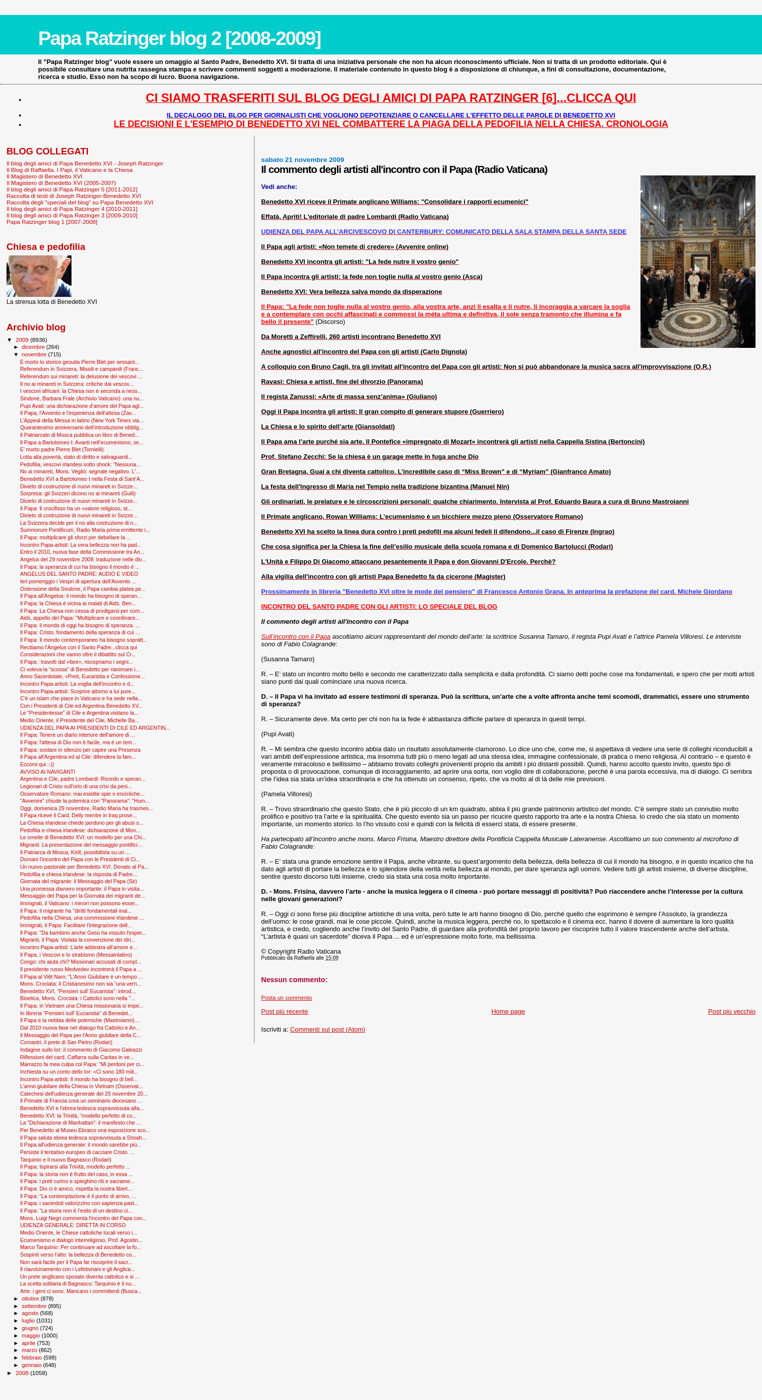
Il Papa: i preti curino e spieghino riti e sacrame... (77, 1181)
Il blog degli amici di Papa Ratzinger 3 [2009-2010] (72, 215)
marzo (30, 1350)
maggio (32, 1336)
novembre (35, 354)
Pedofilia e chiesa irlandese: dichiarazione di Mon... (80, 830)
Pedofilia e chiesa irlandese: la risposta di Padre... (78, 874)
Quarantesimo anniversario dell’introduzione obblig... (81, 427)
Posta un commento (286, 998)
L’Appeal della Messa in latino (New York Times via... (82, 420)
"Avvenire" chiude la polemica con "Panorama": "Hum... (85, 801)
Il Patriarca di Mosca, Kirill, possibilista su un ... (75, 852)
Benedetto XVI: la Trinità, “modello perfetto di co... (78, 1116)
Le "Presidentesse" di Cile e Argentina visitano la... (79, 713)
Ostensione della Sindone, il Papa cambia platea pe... (83, 589)
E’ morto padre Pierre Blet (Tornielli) (62, 449)
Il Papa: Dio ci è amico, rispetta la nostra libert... (76, 1189)
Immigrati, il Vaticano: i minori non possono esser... (79, 903)
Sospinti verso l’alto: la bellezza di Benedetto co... (78, 1255)
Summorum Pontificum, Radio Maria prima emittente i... (85, 530)
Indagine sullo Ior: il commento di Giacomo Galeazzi (81, 1050)
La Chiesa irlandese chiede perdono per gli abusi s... (81, 823)
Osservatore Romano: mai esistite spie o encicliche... (82, 794)
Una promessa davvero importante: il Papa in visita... (82, 889)
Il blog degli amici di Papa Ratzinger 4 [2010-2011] (72, 208)
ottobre (31, 1299)
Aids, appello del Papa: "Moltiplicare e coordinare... (80, 618)
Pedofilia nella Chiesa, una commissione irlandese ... (82, 918)
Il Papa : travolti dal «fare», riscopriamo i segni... (76, 662)
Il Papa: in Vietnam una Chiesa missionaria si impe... (82, 1006)
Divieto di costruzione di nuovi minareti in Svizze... (79, 486)
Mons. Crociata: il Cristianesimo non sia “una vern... (80, 984)
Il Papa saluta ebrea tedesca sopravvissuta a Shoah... (83, 1138)
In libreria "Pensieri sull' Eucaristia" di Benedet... (76, 1013)
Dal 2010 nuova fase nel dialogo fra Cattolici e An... (80, 1028)
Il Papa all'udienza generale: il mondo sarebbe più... (81, 1145)
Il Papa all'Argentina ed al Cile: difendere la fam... (78, 757)
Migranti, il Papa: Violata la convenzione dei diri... (77, 940)
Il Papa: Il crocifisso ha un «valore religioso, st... (76, 508)
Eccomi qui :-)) (37, 764)
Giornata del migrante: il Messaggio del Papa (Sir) (78, 881)
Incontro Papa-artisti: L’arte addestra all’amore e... (78, 947)
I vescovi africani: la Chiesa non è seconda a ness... (81, 391)
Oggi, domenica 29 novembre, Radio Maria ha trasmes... (86, 808)
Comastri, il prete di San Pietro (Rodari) (66, 1042)
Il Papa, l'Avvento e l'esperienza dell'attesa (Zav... (78, 413)
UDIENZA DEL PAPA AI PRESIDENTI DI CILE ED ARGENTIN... (95, 728)
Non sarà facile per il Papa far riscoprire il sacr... (76, 1262)
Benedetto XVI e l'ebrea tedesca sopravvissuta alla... (82, 1108)
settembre (35, 1306)
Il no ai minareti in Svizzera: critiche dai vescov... (77, 384)
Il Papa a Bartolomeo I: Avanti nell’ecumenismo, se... (82, 442)
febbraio (33, 1358)
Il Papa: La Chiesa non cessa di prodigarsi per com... (82, 611)
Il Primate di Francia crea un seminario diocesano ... (81, 1101)
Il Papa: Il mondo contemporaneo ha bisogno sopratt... (84, 640)
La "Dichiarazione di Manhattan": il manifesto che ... (80, 1123)
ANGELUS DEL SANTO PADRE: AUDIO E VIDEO (79, 574)
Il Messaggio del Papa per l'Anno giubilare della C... (80, 1035)
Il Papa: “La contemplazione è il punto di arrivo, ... (78, 1196)
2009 (23, 339)
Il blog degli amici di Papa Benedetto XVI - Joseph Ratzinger (84, 163)
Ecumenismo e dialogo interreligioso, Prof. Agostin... (81, 1240)
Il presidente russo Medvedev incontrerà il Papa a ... (81, 969)
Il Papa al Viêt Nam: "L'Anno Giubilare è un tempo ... (81, 977)
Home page (508, 1011)
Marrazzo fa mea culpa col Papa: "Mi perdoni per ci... (82, 1064)
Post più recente (284, 1011)
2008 (23, 1373)
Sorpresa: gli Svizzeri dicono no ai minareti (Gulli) (78, 493)
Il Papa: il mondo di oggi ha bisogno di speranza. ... (80, 625)
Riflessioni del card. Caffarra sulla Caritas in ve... (77, 1057)
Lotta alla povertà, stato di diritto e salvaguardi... (76, 457)
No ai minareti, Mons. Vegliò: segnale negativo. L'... (80, 471)
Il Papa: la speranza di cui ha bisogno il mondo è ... (80, 567)
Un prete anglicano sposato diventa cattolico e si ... (80, 1277)
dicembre (34, 347)
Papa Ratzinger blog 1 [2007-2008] (52, 221)
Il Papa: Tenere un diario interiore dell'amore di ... (77, 735)
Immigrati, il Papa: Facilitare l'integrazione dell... (76, 925)
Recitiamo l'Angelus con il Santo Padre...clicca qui (78, 647)
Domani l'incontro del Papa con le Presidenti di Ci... (80, 859)
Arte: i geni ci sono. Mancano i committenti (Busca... (81, 1291)
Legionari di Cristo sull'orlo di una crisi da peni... (76, 786)
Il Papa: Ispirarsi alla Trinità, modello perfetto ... (75, 1167)
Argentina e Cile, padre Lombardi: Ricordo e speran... (83, 779)
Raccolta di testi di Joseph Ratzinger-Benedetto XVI (73, 195)
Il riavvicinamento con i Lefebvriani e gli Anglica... (77, 1269)
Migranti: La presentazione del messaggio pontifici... (81, 845)
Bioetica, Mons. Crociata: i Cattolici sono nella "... (77, 998)
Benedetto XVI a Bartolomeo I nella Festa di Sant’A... (82, 479)
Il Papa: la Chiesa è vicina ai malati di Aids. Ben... (78, 603)
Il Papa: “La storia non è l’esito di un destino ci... (76, 1211)
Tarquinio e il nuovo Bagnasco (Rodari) (65, 1160)
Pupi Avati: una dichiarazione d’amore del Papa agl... (82, 406)
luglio (29, 1321)
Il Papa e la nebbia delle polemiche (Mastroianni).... (80, 1020)
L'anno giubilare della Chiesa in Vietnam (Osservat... (81, 1086)
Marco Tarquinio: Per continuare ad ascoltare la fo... (80, 1247)
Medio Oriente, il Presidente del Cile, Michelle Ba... (79, 720)
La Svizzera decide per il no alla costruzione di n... (79, 523)
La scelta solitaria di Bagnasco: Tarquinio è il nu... (78, 1284)
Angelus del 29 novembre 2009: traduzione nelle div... (83, 559)
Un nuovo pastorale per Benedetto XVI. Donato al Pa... (84, 867)
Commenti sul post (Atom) (327, 1029)
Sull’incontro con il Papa (295, 636)
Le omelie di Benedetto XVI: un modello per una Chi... (83, 837)
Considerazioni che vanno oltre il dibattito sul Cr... (78, 654)
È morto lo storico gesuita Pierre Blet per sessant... (79, 362)
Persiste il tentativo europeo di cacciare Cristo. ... (77, 1152)
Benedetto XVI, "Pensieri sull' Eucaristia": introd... (78, 991)
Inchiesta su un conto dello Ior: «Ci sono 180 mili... (79, 1072)
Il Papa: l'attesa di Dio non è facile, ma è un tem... (78, 742)
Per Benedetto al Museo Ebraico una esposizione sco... (85, 1130)
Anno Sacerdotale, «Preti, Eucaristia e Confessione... (82, 676)
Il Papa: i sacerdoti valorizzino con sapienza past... (79, 1203)
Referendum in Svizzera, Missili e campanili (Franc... (81, 369)
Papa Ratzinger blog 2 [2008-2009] (179, 38)
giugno (31, 1328)
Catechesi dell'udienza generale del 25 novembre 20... (84, 1094)
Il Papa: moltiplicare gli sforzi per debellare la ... (75, 537)
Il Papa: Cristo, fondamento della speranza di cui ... (80, 632)
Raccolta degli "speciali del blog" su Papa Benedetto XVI (80, 202)
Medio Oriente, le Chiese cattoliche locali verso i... (78, 1233)
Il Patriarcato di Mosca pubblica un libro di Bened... (79, 435)
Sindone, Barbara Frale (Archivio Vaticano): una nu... (82, 398)
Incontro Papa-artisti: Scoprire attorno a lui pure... (78, 691)
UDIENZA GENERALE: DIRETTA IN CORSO (73, 1225)
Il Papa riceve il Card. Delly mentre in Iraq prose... (78, 815)
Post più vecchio (732, 1011)
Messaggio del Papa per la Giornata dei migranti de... (82, 896)
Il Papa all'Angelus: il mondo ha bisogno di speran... (81, 596)
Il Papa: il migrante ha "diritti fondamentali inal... (76, 911)
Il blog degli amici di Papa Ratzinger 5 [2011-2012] (72, 189)
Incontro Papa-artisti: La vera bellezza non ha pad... (80, 545)
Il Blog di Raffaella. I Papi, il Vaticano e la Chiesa (69, 169)
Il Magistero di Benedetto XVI (44, 176)
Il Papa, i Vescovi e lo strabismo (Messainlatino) (76, 955)
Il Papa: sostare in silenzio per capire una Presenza (80, 750)
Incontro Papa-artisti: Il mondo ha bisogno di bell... (79, 1079)
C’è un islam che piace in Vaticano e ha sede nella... (81, 698)
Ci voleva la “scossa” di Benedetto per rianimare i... (80, 669)
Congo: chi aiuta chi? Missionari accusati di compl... (80, 962)
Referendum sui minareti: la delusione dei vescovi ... (81, 376)
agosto (31, 1313)
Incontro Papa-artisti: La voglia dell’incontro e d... (77, 684)
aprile (29, 1343)
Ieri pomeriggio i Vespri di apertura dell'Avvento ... (78, 581)
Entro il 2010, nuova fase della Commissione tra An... (82, 552)
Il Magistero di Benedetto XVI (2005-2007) (61, 182)
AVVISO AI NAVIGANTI (47, 772)
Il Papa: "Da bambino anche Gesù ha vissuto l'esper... (83, 933)
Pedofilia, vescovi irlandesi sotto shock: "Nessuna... (80, 464)
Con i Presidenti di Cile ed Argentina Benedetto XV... (81, 706)
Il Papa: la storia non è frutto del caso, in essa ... (76, 1174)
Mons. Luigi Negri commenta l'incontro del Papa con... (83, 1218)
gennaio (33, 1365)
